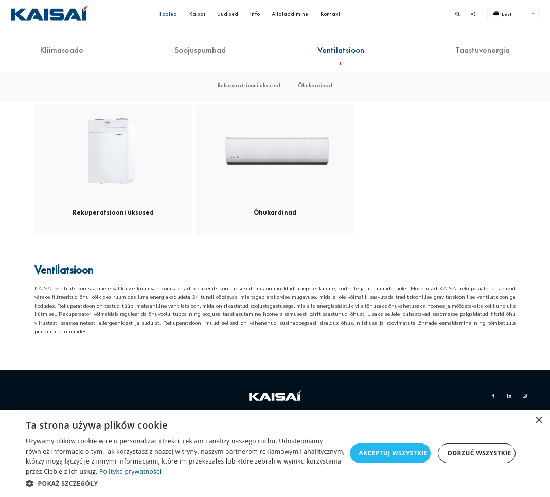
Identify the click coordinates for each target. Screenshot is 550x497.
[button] (186, 483)
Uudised (227, 13)
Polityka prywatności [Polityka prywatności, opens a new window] (130, 471)
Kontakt (330, 13)
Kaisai (197, 13)
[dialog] (275, 453)
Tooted (167, 13)
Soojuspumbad (200, 50)
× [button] (538, 420)
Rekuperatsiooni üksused (249, 85)
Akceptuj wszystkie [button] (393, 453)
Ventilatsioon (340, 50)
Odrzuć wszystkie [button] (479, 453)
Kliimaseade (61, 50)
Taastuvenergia (482, 50)
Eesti (503, 14)
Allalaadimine (290, 13)
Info (255, 13)
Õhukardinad (315, 85)
